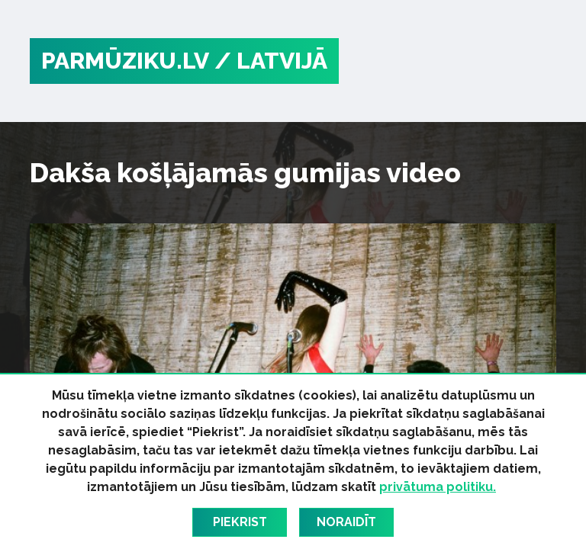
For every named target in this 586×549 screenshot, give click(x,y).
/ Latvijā (270, 60)
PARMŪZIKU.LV (125, 60)
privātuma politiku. (437, 487)
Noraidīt (346, 522)
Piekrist (240, 522)
